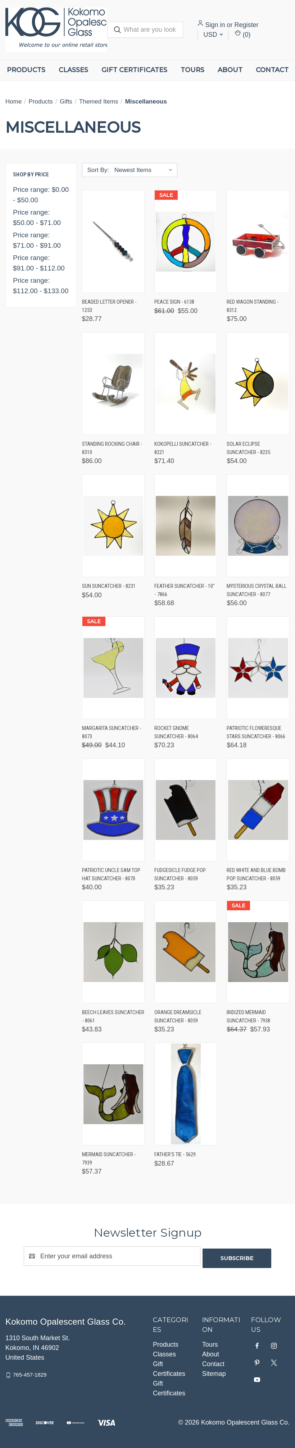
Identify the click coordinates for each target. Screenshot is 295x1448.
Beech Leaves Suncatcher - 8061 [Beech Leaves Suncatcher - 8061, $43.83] (113, 1016)
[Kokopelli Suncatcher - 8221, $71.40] (185, 383)
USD (213, 34)
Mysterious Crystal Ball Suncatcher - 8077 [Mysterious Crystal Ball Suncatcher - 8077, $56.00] (257, 590)
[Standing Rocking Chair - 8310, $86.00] (113, 383)
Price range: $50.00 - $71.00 (37, 217)
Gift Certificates (134, 70)
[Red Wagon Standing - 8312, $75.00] (258, 241)
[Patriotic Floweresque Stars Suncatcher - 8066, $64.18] (258, 668)
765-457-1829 (29, 1372)
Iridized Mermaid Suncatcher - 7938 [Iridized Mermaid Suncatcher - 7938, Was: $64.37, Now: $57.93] (248, 1016)
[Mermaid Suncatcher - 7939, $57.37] (113, 1094)
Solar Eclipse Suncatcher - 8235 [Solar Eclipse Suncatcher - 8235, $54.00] (248, 448)
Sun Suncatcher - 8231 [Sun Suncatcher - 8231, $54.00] (109, 586)
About (230, 70)
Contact (272, 70)
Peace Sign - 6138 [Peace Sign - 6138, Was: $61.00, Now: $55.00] (174, 302)
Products (26, 70)
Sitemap (214, 1371)
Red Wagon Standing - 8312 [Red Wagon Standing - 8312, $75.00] (253, 306)
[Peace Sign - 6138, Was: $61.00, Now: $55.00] (185, 241)
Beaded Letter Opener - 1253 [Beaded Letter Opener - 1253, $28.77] (109, 306)
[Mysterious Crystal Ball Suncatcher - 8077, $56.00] (258, 526)
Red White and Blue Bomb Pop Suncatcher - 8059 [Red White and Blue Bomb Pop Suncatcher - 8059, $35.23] (256, 874)
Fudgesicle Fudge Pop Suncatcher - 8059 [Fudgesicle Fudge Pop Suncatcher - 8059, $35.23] (180, 874)
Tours (192, 70)
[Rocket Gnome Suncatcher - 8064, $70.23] (185, 668)
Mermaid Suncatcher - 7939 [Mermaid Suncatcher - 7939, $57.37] (109, 1158)
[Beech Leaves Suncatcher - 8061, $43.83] (113, 952)
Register (247, 24)
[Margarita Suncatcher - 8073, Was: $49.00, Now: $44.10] (113, 668)
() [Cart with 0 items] (242, 34)
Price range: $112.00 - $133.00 (40, 286)
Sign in (215, 24)
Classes (73, 70)
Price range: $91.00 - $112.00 (39, 263)
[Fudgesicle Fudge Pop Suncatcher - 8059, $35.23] (185, 810)
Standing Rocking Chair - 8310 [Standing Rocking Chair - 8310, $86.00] (112, 448)
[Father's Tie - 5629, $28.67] (185, 1094)
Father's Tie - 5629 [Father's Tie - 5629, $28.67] (175, 1154)
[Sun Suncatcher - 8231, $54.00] (113, 526)
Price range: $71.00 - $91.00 (37, 240)
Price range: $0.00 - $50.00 (41, 195)
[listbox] (145, 170)
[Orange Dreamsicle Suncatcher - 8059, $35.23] (185, 952)
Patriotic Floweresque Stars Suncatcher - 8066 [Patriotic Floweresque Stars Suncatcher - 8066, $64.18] (256, 732)
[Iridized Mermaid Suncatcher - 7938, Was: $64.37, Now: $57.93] (258, 952)
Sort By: (98, 170)
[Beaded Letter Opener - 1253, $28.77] (113, 241)
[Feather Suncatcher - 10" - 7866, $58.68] (185, 526)
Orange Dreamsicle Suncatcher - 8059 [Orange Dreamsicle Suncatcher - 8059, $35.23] (177, 1016)
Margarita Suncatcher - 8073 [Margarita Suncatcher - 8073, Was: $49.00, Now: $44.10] (111, 732)
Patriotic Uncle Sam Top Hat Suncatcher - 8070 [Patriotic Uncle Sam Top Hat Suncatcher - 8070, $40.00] (111, 874)
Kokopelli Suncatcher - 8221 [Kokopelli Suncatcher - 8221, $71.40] (183, 448)
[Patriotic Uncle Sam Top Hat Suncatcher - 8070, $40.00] (113, 810)
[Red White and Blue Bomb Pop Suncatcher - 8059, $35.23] (258, 810)
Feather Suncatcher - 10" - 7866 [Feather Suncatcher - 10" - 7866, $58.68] (184, 590)
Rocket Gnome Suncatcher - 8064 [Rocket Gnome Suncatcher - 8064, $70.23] (176, 732)
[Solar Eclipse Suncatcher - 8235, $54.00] (258, 383)
